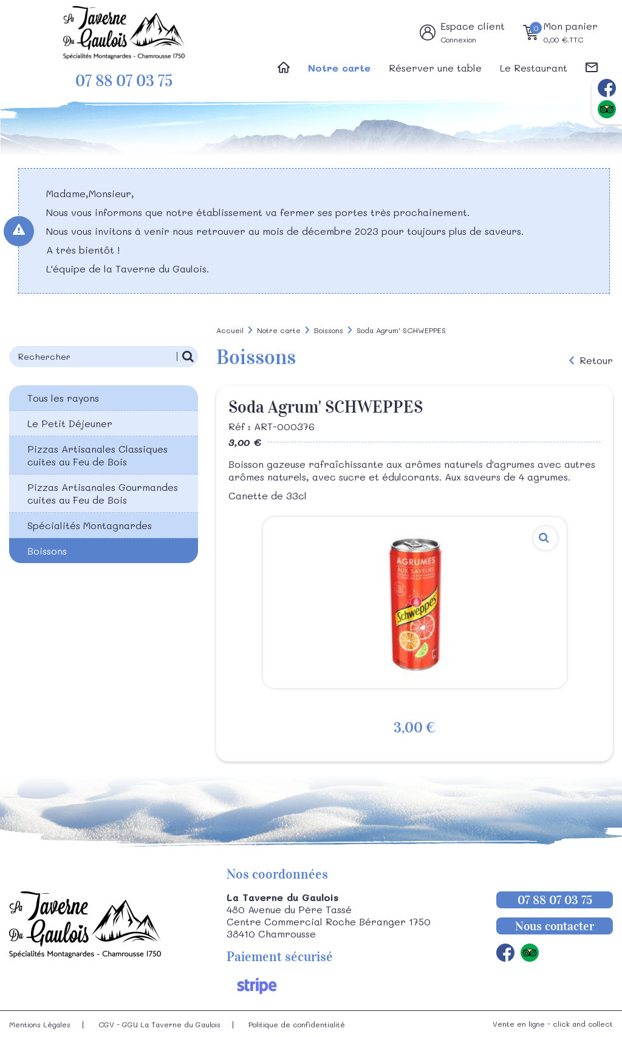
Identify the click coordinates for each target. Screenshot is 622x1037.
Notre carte (339, 67)
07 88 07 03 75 (124, 81)
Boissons (47, 550)
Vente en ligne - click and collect (553, 1024)
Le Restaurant (533, 67)
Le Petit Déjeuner (69, 423)
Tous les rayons (63, 397)
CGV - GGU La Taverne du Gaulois (159, 1024)
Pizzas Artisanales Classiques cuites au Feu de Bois (97, 455)
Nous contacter (554, 926)
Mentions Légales (39, 1024)
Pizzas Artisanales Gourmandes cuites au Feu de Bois (102, 493)
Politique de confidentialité (296, 1024)
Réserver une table (435, 67)
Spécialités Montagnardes (89, 525)
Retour (596, 360)
